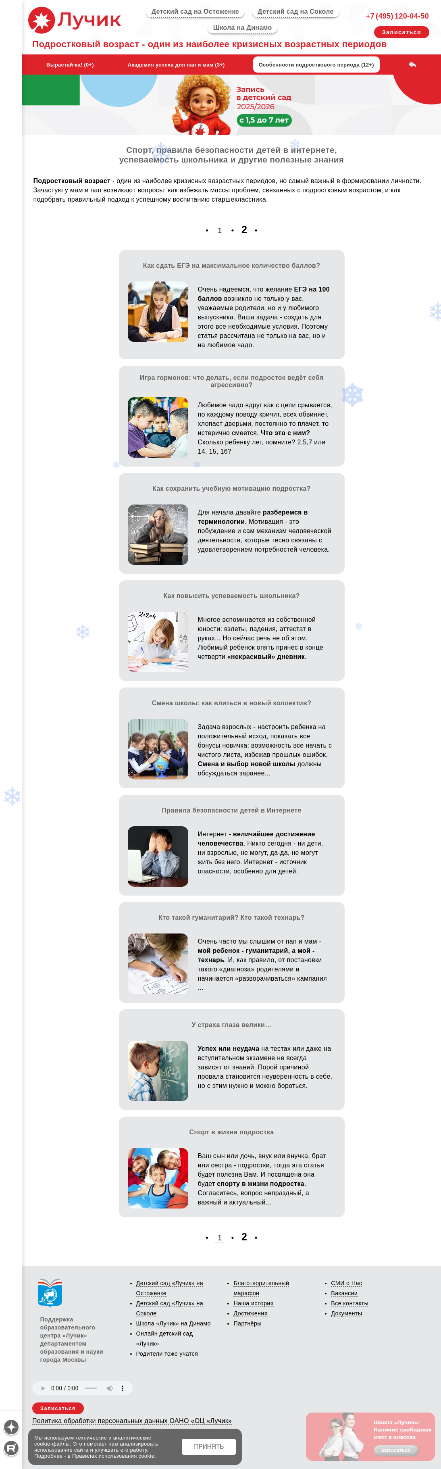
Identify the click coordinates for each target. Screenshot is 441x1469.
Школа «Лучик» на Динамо (173, 1323)
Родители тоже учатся (167, 1353)
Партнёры (247, 1323)
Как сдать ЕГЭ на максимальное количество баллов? (231, 265)
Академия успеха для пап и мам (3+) (176, 65)
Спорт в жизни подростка (231, 1132)
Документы (346, 1313)
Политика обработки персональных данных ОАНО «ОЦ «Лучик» (132, 1420)
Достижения (250, 1313)
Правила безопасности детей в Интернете (231, 810)
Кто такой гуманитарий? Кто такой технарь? (231, 917)
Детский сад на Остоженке (195, 11)
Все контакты (349, 1303)
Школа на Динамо (242, 27)
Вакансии (344, 1293)
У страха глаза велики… (231, 1024)
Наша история (253, 1303)
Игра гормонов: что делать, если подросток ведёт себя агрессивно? (232, 381)
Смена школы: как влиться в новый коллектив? (231, 703)
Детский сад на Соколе (296, 11)
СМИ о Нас (346, 1283)
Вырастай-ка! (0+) (70, 65)
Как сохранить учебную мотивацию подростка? (231, 488)
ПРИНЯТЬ (209, 1446)
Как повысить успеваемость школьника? (231, 595)
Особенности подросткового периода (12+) (316, 65)
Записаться (401, 32)
